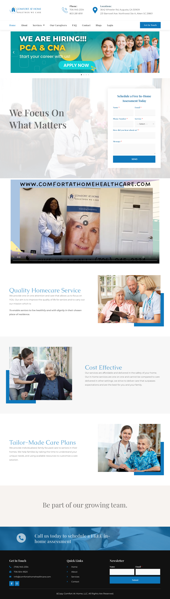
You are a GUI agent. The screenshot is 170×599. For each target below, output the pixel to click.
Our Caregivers (58, 25)
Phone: (73, 6)
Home (12, 25)
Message (117, 141)
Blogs (99, 25)
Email (137, 107)
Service (138, 119)
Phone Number (119, 119)
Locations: (106, 6)
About (24, 25)
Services (39, 25)
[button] (13, 52)
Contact (86, 25)
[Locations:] (95, 10)
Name (115, 107)
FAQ (74, 25)
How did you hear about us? (125, 130)
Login (110, 25)
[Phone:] (65, 10)
